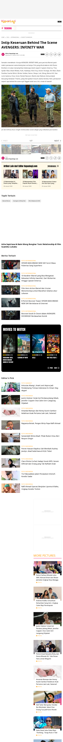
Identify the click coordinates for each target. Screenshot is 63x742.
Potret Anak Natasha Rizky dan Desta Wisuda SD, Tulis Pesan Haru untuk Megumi (47, 656)
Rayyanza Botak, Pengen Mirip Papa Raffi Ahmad (40, 423)
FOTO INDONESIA (27, 395)
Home (2, 37)
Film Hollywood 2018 (34, 201)
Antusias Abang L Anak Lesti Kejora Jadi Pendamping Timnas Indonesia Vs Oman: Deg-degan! (40, 388)
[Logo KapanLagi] (8, 21)
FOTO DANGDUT (26, 383)
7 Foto (39, 582)
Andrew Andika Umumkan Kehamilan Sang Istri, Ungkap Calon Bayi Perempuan (47, 602)
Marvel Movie (6, 201)
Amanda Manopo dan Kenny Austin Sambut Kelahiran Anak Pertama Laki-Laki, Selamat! (47, 681)
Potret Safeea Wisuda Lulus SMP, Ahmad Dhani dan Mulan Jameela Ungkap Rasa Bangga (47, 577)
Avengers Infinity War (19, 201)
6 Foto (39, 686)
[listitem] (15, 28)
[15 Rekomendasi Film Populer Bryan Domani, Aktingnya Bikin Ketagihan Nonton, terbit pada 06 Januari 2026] (30, 178)
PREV (5, 140)
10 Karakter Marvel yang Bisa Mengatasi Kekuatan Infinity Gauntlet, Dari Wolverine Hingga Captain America (38, 278)
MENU (60, 21)
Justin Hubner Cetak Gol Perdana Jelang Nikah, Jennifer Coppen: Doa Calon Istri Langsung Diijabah (40, 400)
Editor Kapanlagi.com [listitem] (11, 53)
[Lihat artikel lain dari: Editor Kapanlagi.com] (53, 166)
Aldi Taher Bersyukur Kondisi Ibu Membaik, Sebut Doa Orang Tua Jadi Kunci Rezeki (46, 707)
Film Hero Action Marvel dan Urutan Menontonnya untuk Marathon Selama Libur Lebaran (39, 290)
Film (8, 37)
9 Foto (39, 661)
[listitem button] (55, 54)
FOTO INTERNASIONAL (28, 260)
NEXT (56, 140)
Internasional (15, 37)
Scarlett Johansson (26, 37)
